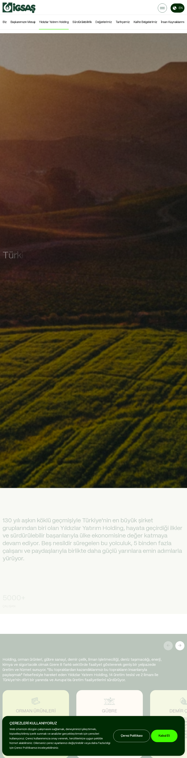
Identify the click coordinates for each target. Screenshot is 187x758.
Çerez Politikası (132, 735)
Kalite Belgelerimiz (145, 22)
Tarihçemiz (123, 22)
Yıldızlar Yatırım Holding (54, 22)
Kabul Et (164, 735)
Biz (5, 22)
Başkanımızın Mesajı (22, 22)
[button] (179, 644)
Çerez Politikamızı (25, 748)
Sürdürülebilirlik (82, 22)
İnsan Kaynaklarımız (173, 22)
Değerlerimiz (103, 22)
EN (177, 8)
